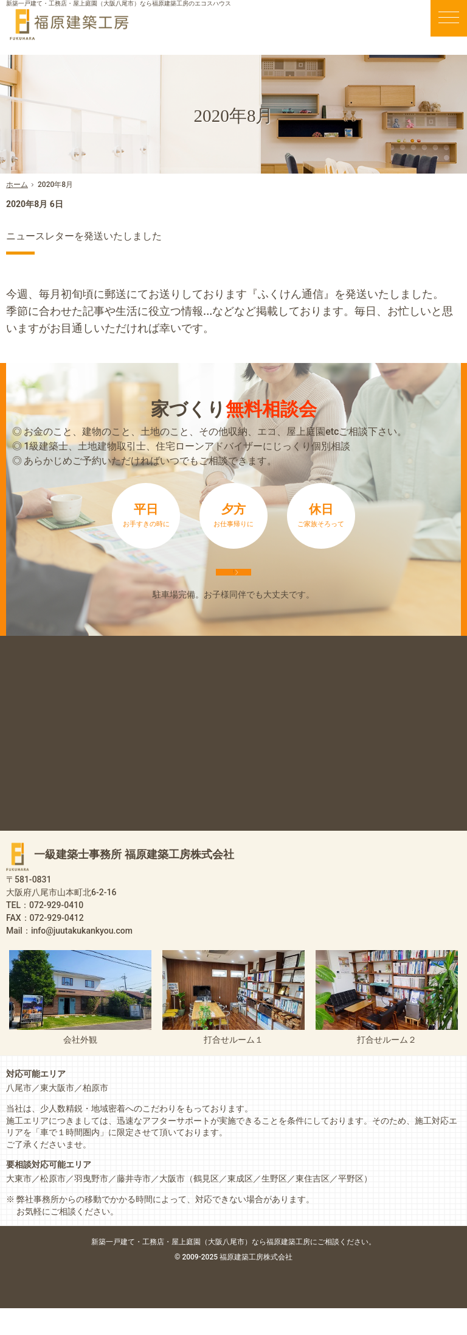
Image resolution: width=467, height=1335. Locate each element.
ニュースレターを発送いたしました (131, 234)
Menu (449, 18)
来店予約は (233, 585)
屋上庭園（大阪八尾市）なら (273, 1268)
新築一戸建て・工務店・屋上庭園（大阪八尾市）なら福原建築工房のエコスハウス (118, 3)
